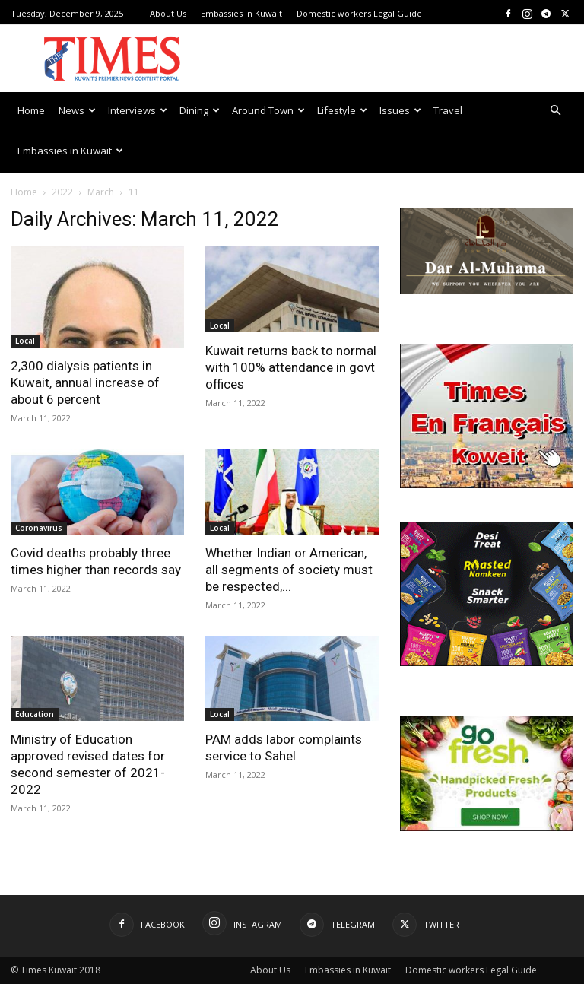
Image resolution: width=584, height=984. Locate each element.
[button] (555, 110)
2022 (62, 192)
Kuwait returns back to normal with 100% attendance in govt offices (290, 367)
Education (34, 714)
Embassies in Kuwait (241, 13)
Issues (400, 110)
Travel (447, 110)
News (77, 110)
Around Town (268, 110)
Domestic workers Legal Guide (359, 13)
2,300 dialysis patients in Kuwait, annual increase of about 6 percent (85, 382)
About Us (168, 13)
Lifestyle (342, 110)
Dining (199, 110)
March (100, 192)
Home (31, 110)
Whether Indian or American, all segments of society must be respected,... (289, 569)
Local (25, 340)
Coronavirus (38, 527)
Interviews (137, 110)
